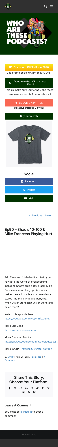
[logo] (29, 17)
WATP (11, 357)
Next (48, 215)
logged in (26, 411)
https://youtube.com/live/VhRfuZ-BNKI (28, 318)
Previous (37, 215)
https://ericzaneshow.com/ (21, 330)
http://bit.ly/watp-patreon (37, 348)
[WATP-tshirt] (29, 122)
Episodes (36, 357)
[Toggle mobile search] (45, 6)
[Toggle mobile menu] (51, 6)
